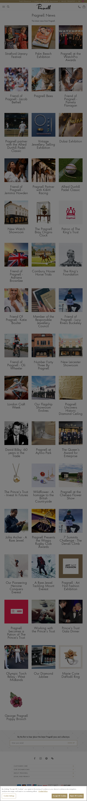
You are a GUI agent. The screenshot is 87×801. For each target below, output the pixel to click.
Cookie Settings (9, 796)
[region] (43, 793)
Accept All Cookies (59, 796)
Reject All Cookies (76, 796)
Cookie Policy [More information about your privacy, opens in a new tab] (43, 791)
